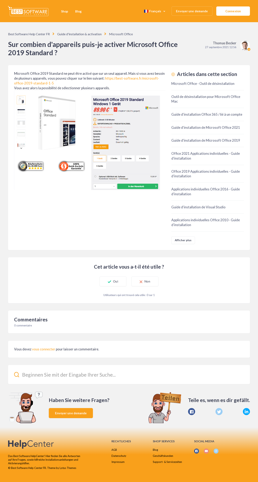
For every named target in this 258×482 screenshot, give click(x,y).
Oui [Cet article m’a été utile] (115, 281)
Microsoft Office (121, 34)
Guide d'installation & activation (79, 34)
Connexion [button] (233, 11)
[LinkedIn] (246, 411)
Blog (78, 11)
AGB (114, 449)
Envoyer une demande (192, 11)
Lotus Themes (68, 468)
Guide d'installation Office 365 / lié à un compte (206, 114)
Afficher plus (183, 240)
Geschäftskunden (163, 455)
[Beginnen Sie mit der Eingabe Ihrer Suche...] (129, 374)
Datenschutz (118, 455)
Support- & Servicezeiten (167, 461)
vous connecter (43, 349)
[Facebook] (191, 411)
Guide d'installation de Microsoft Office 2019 (205, 140)
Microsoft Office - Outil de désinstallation (202, 83)
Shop (64, 11)
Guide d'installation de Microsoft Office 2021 (205, 127)
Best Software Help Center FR (29, 34)
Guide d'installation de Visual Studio (198, 207)
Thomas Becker (224, 43)
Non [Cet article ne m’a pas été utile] (147, 281)
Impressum (118, 461)
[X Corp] (219, 411)
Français (153, 11)
